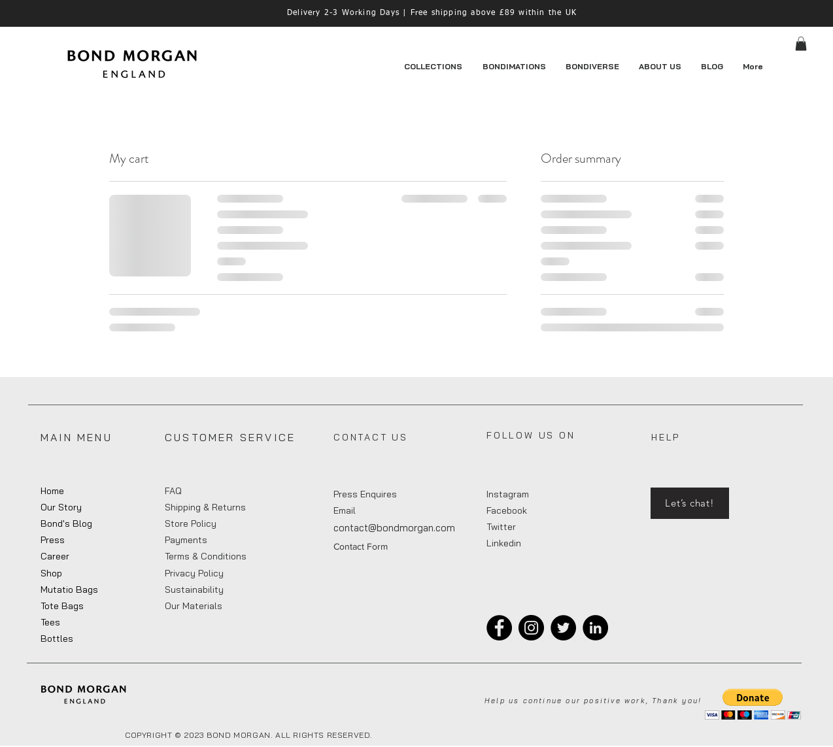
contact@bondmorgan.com (394, 528)
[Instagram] (531, 627)
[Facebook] (499, 627)
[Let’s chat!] (690, 503)
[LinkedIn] (595, 627)
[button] (801, 44)
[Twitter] (563, 627)
